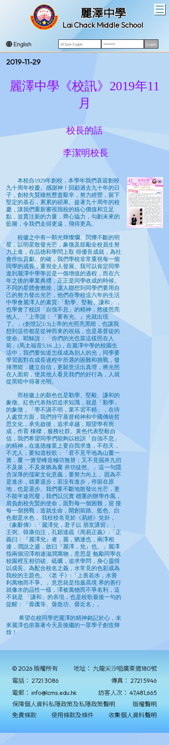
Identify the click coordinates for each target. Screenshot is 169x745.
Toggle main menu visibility (160, 8)
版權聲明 (145, 704)
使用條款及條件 (72, 715)
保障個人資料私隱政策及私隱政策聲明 (63, 704)
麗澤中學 (103, 13)
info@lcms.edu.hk (54, 692)
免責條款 (24, 715)
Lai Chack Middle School (103, 25)
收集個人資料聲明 (132, 715)
